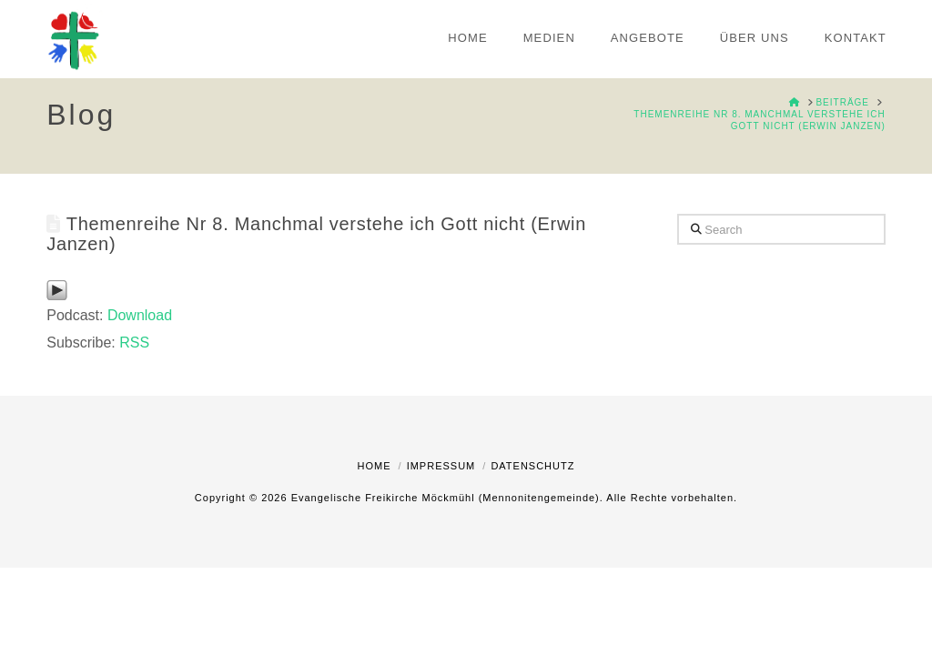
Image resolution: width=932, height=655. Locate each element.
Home (374, 465)
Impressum (441, 465)
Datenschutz (532, 465)
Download (139, 315)
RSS (134, 342)
